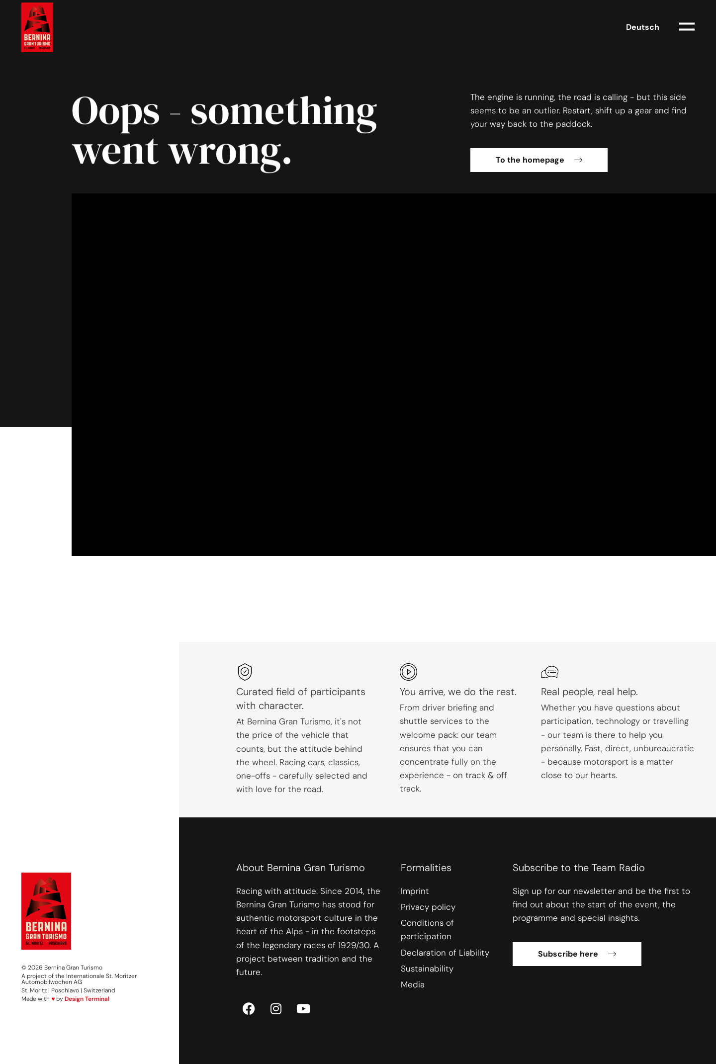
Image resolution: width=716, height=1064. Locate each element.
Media (413, 984)
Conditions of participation (427, 929)
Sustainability (427, 968)
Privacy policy (428, 906)
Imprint (415, 891)
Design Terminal (87, 999)
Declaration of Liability (445, 952)
